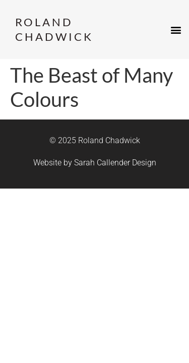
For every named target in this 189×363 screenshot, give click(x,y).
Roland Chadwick (54, 29)
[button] (175, 29)
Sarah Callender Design (115, 162)
